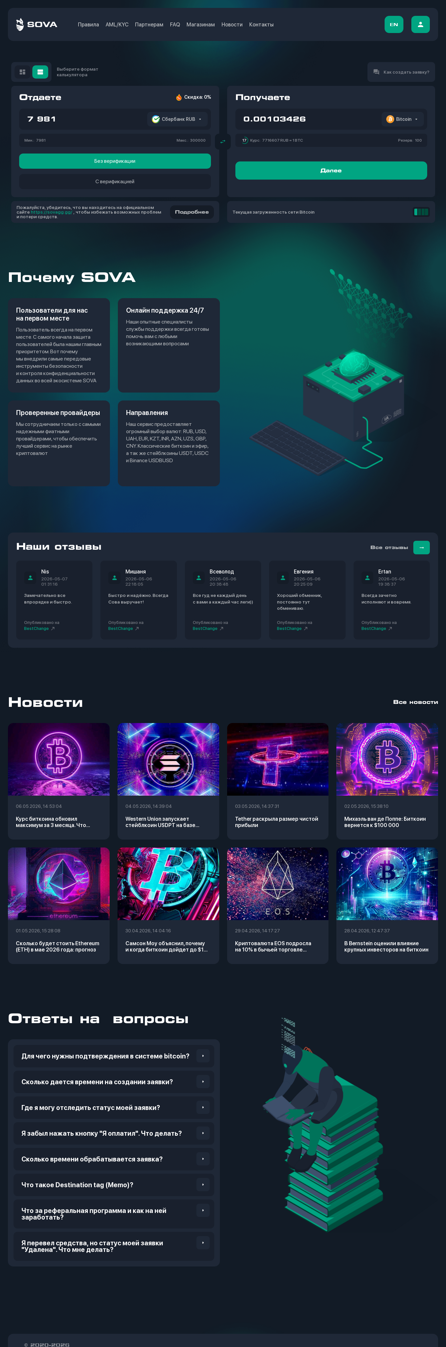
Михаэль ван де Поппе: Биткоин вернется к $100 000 (385, 822)
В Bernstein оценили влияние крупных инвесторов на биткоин (386, 946)
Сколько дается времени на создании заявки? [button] (97, 1082)
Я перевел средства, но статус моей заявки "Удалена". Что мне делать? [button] (92, 1246)
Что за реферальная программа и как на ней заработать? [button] (93, 1214)
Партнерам (149, 24)
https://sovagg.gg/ (51, 212)
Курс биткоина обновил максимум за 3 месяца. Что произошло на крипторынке (52, 822)
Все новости (415, 702)
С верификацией (114, 181)
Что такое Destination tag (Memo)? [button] (77, 1185)
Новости (232, 24)
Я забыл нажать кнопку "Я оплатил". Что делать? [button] (101, 1133)
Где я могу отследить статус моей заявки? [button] (90, 1107)
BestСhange (39, 628)
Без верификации (114, 161)
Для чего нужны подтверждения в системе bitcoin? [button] (105, 1056)
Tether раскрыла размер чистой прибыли (276, 822)
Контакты (261, 24)
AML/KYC (117, 24)
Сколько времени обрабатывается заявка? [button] (92, 1159)
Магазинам (201, 24)
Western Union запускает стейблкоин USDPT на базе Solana (160, 822)
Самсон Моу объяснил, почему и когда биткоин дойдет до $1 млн (165, 946)
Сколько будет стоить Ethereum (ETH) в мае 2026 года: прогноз (57, 946)
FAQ (175, 24)
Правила (88, 24)
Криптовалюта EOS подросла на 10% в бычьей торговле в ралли (273, 946)
